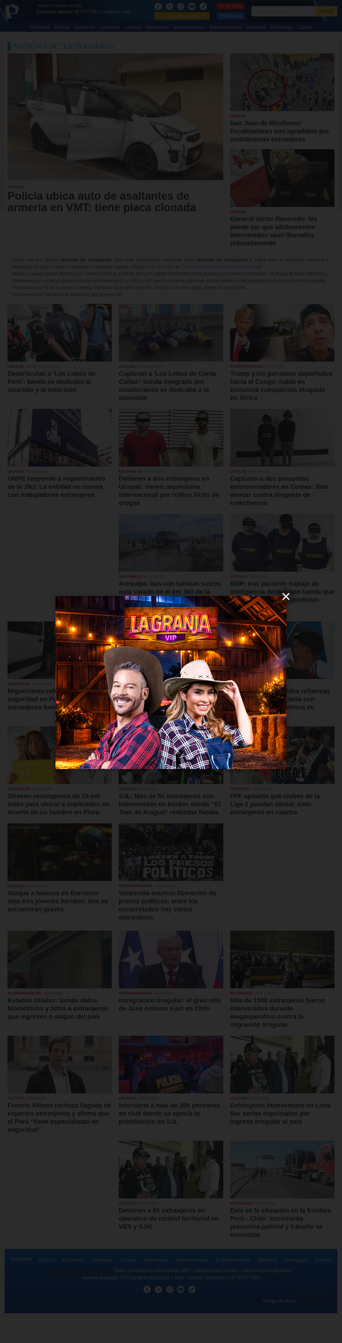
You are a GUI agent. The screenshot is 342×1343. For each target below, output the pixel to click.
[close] (286, 596)
